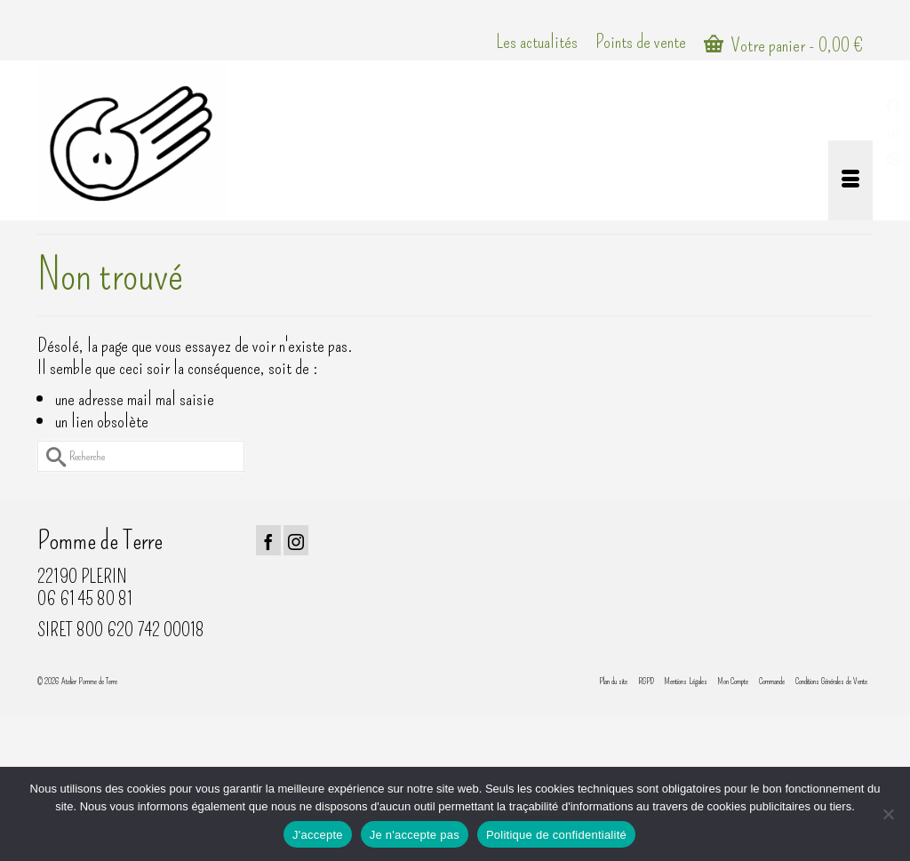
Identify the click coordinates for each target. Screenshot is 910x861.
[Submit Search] (50, 456)
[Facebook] (268, 540)
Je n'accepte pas (414, 834)
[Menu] (850, 180)
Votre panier (784, 45)
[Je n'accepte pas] (888, 814)
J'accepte (317, 834)
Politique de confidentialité (556, 834)
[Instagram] (295, 540)
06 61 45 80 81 (84, 598)
